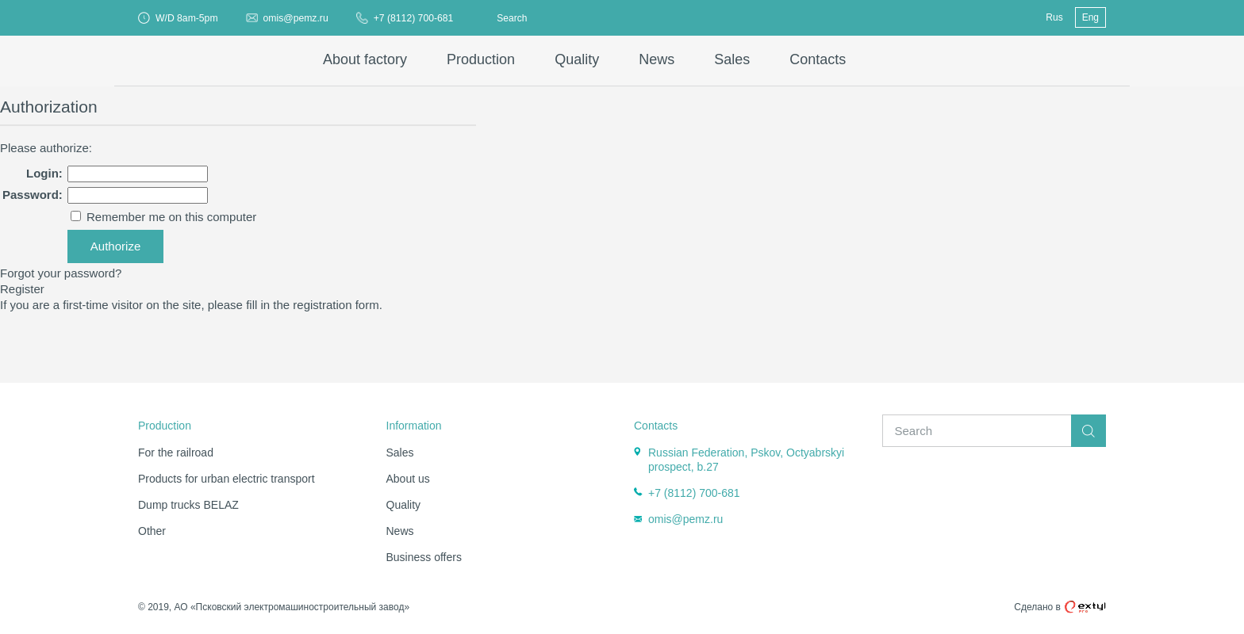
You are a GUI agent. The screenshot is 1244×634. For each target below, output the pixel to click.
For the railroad (175, 452)
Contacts (817, 59)
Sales (732, 59)
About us (408, 478)
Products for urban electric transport (226, 478)
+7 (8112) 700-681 (414, 18)
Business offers (424, 557)
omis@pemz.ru (295, 18)
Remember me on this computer (169, 216)
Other (152, 531)
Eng (1090, 17)
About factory (365, 59)
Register (22, 289)
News (656, 59)
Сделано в (1060, 607)
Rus (1054, 17)
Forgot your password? (60, 273)
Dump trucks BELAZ (188, 504)
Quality (577, 59)
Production (481, 59)
